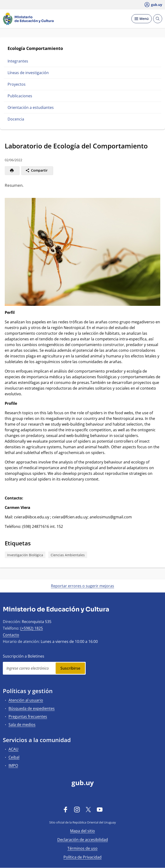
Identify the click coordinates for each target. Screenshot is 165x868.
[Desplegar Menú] (141, 18)
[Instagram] (77, 809)
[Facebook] (65, 809)
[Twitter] (88, 809)
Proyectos (17, 84)
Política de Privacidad (82, 857)
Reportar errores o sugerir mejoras (82, 585)
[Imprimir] (12, 170)
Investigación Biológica (25, 555)
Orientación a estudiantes (31, 107)
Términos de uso (82, 848)
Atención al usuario (26, 700)
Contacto (11, 634)
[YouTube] (100, 809)
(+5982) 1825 (31, 628)
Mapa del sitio (82, 830)
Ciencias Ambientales (68, 555)
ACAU (13, 749)
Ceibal (14, 757)
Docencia (16, 119)
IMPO (13, 765)
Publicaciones (20, 95)
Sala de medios (22, 724)
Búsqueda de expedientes (32, 708)
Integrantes (18, 61)
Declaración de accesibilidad (82, 839)
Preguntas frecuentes (28, 716)
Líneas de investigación (28, 72)
